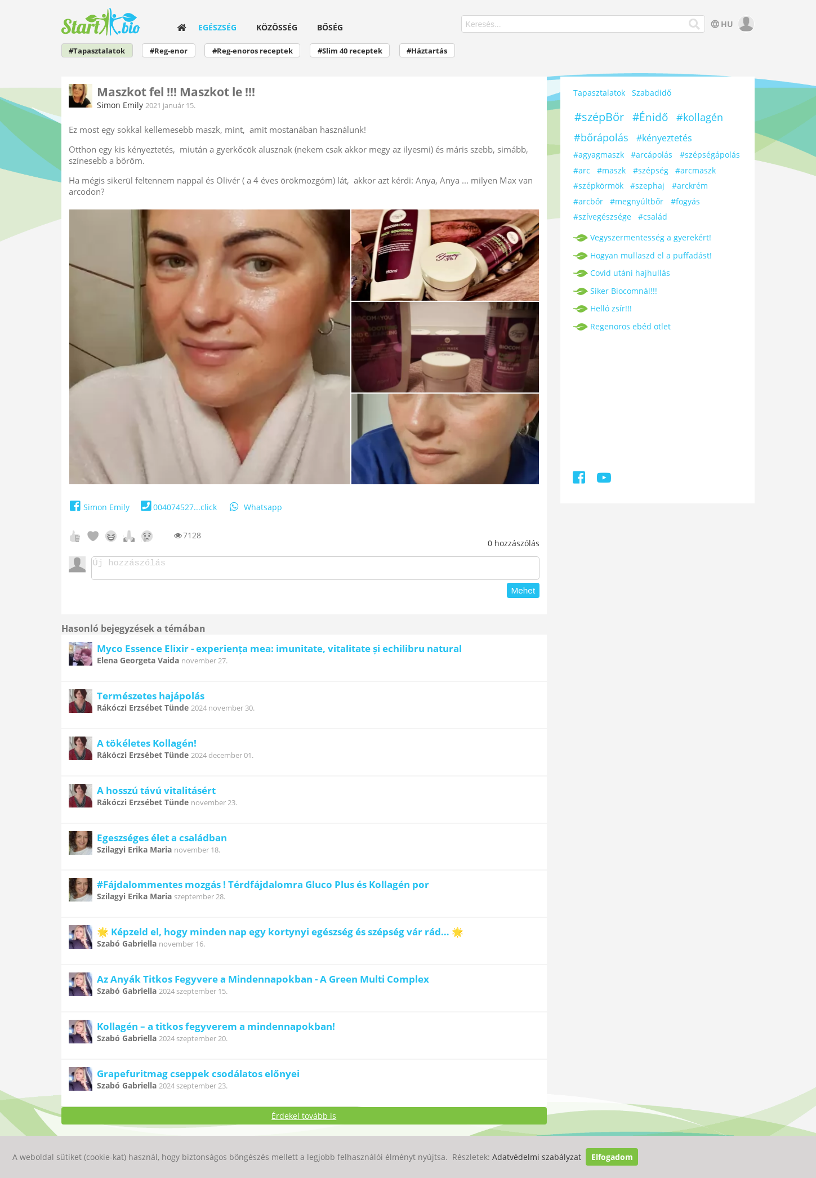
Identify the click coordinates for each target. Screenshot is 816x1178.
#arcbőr (588, 201)
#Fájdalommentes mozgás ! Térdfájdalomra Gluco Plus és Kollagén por (263, 887)
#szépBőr (599, 116)
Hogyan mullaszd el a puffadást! (651, 255)
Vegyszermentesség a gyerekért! (650, 237)
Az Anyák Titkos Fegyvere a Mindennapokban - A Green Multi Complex (263, 982)
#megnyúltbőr (636, 201)
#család (652, 216)
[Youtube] (604, 479)
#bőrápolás (601, 137)
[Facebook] (579, 479)
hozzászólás (513, 543)
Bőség (330, 27)
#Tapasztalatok (97, 51)
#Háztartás (427, 51)
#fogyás (685, 201)
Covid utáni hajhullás (630, 272)
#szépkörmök (598, 185)
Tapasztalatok (599, 92)
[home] (182, 27)
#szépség (650, 170)
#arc (581, 170)
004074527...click (178, 507)
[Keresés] (695, 24)
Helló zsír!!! (611, 308)
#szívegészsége (602, 216)
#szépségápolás (710, 154)
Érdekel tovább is (303, 1119)
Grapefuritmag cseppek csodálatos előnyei (198, 1076)
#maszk (611, 170)
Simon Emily (120, 105)
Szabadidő (651, 92)
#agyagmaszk (598, 154)
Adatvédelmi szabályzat (536, 1157)
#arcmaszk (695, 170)
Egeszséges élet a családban (162, 841)
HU (721, 24)
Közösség (276, 27)
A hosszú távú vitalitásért (156, 793)
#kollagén (699, 117)
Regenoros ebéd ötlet (630, 326)
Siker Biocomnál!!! (623, 290)
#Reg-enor (169, 51)
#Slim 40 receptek (350, 51)
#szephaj (647, 185)
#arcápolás (651, 154)
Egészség (217, 27)
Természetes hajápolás (150, 699)
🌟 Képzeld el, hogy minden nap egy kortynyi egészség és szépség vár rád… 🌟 (280, 935)
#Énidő (650, 117)
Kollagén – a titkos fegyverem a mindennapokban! (216, 1029)
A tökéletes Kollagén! (147, 746)
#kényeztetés (664, 138)
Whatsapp (255, 507)
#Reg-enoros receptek (252, 51)
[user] (745, 24)
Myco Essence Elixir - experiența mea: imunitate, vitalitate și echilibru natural (279, 651)
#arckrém (690, 185)
